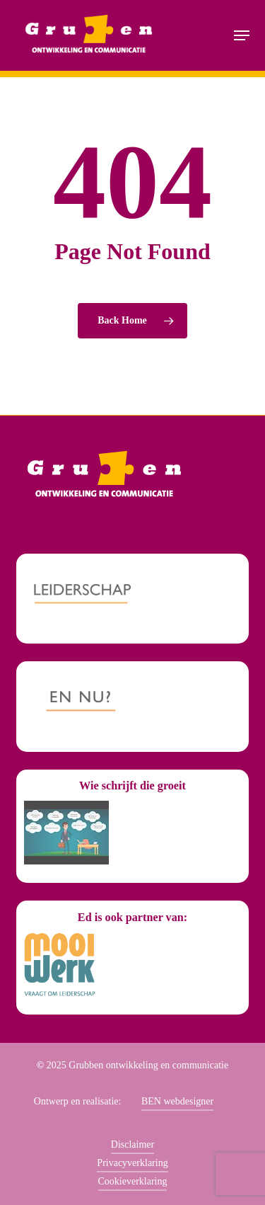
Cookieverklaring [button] (132, 1181)
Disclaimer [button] (132, 1144)
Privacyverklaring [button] (132, 1163)
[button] (241, 35)
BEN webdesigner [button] (177, 1101)
